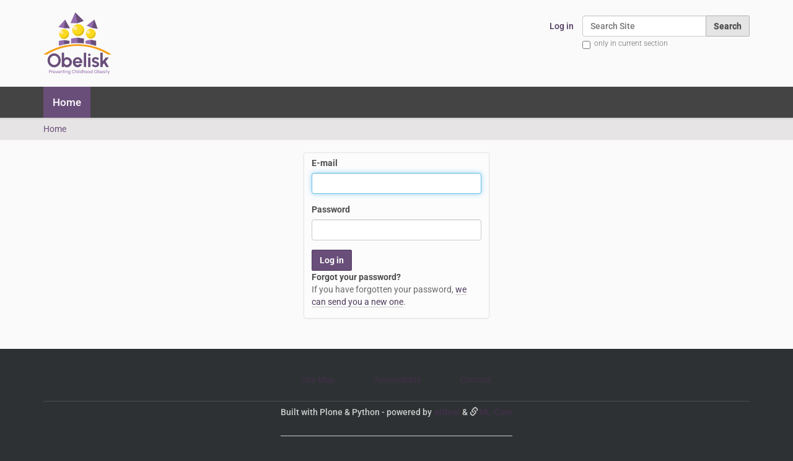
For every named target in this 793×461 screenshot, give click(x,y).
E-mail (325, 163)
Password (331, 209)
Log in (562, 26)
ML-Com (495, 412)
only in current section (631, 43)
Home (67, 102)
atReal (447, 412)
